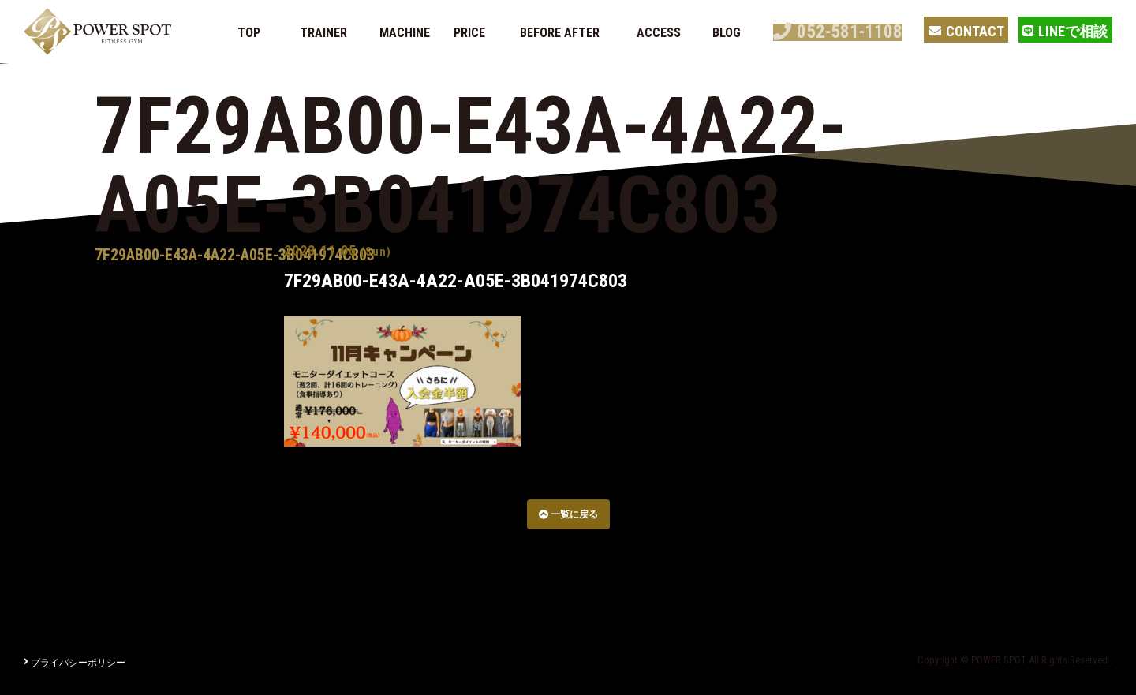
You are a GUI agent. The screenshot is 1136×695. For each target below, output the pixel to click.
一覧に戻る (568, 514)
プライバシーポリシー (74, 662)
